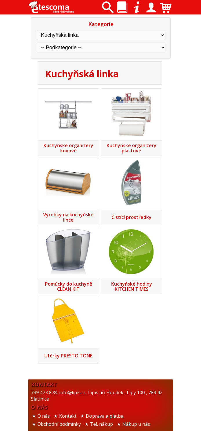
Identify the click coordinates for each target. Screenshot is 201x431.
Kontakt (67, 416)
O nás (43, 416)
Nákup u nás (136, 424)
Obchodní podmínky (59, 424)
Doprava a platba (104, 416)
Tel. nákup (101, 424)
